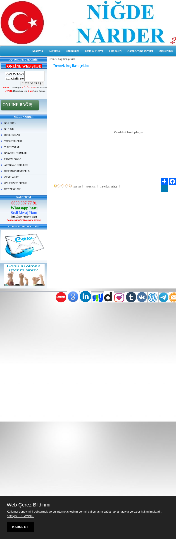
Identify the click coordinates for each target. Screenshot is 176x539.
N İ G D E (9, 129)
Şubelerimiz (166, 50)
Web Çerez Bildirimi (28, 505)
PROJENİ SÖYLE (12, 159)
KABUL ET (20, 527)
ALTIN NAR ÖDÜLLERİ (16, 165)
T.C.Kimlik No (14, 78)
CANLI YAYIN (11, 177)
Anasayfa (37, 50)
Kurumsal (54, 50)
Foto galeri (115, 50)
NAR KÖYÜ (10, 123)
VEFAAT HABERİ (13, 141)
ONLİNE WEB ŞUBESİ (15, 183)
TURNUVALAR (12, 147)
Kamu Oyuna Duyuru (140, 50)
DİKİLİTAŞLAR (12, 135)
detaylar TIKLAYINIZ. (20, 516)
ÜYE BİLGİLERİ (12, 189)
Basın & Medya (94, 50)
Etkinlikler (72, 50)
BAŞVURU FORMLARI (15, 153)
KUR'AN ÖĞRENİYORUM (17, 171)
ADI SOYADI (14, 73)
